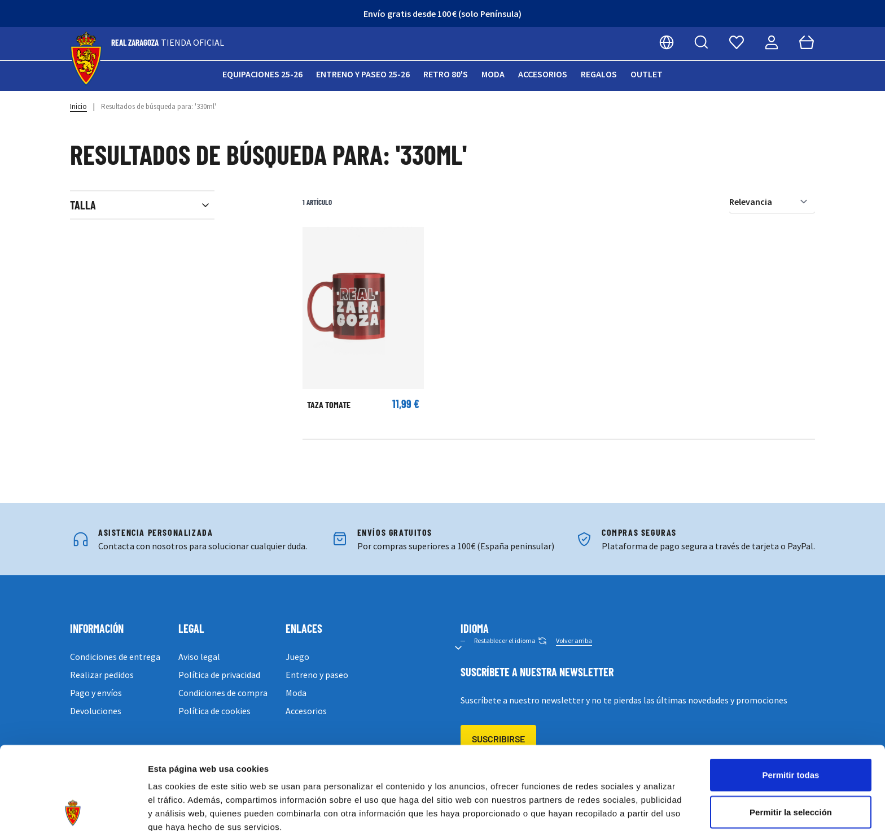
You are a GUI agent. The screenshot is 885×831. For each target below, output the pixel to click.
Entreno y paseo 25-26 (363, 74)
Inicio (78, 106)
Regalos (599, 74)
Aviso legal (199, 656)
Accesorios (542, 74)
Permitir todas (791, 692)
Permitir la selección (791, 729)
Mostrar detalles (611, 808)
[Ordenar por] (772, 201)
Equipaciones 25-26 (262, 74)
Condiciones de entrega (115, 656)
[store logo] (86, 59)
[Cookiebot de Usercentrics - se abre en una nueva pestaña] (73, 809)
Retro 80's (445, 74)
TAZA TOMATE (329, 404)
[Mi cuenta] (771, 42)
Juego (297, 656)
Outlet (646, 74)
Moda (493, 74)
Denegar (791, 766)
